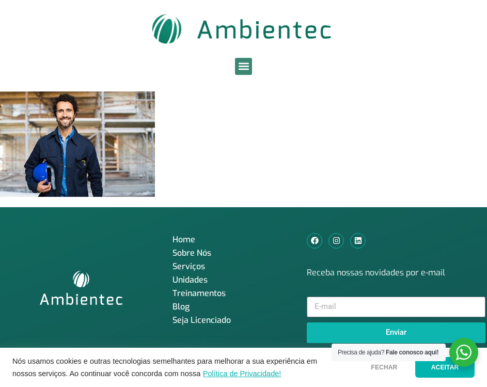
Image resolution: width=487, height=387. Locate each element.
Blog (181, 306)
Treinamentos (199, 293)
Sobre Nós (191, 252)
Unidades (190, 279)
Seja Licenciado (201, 320)
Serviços (188, 266)
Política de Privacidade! (242, 373)
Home (183, 239)
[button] (243, 66)
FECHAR (377, 367)
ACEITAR (443, 367)
